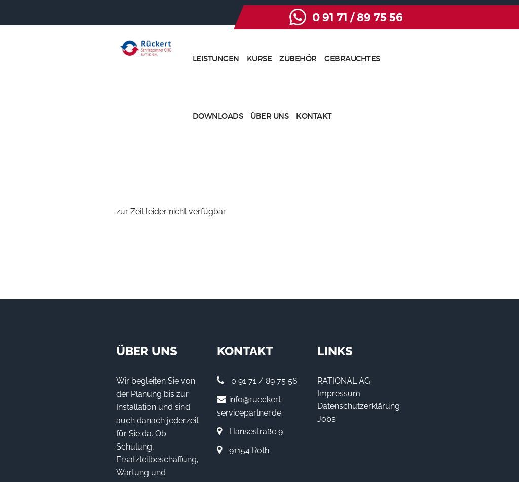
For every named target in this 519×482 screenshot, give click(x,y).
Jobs (357, 362)
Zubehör (265, 58)
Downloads (380, 58)
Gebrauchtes (319, 58)
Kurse (226, 58)
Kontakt (477, 58)
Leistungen (183, 58)
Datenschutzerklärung (389, 349)
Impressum (369, 336)
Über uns (432, 58)
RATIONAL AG (374, 324)
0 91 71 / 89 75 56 (449, 18)
